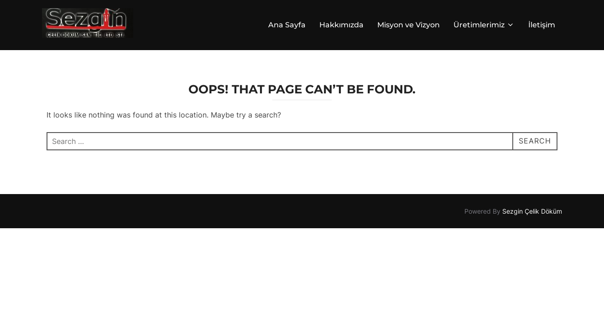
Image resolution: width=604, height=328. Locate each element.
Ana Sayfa (287, 24)
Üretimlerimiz (484, 24)
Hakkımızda (341, 24)
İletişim (541, 24)
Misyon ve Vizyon (408, 24)
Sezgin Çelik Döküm (532, 211)
